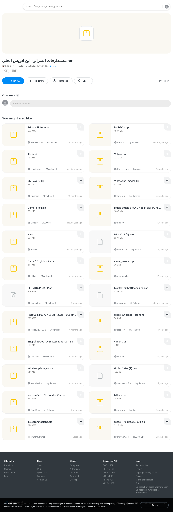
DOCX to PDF (109, 472)
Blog (6, 476)
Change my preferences (96, 507)
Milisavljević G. (36, 330)
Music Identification (144, 480)
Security (139, 476)
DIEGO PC (45, 223)
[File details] (13, 135)
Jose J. (119, 303)
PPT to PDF (108, 480)
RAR (5, 71)
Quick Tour (42, 472)
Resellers (74, 472)
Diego (32, 223)
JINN (31, 276)
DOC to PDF (108, 465)
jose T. (118, 330)
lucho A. (33, 249)
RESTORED (137, 437)
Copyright (74, 476)
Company (74, 465)
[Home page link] (11, 7)
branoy (119, 223)
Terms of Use (142, 465)
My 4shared (51, 142)
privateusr (34, 169)
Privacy (139, 469)
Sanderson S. (121, 383)
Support (41, 465)
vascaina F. (34, 383)
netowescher (121, 276)
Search (7, 469)
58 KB (14, 71)
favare (32, 196)
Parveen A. (34, 142)
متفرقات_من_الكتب (25, 66)
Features (41, 476)
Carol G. (33, 410)
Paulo (118, 142)
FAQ (39, 469)
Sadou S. (33, 303)
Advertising (75, 469)
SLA (138, 483)
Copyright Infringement (146, 472)
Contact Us (42, 480)
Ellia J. (7, 66)
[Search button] (158, 6)
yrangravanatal (36, 437)
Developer (74, 480)
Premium (8, 465)
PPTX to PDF (108, 469)
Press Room (9, 472)
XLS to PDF (108, 476)
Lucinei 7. (120, 356)
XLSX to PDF (108, 483)
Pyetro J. (119, 249)
